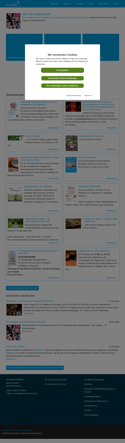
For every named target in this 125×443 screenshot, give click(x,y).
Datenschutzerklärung (73, 95)
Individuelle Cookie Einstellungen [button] (62, 78)
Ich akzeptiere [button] (62, 70)
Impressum (88, 95)
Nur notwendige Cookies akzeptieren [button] (62, 86)
